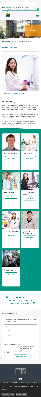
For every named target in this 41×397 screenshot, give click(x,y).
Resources (9, 9)
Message (20, 338)
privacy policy (17, 351)
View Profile (11, 158)
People (18, 9)
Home (12, 41)
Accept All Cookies (8, 394)
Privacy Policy (25, 382)
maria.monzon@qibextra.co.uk (15, 93)
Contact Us (27, 9)
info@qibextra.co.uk (9, 7)
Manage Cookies (21, 394)
